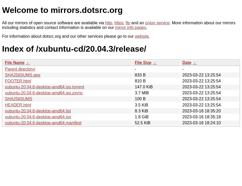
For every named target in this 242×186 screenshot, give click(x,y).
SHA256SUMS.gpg (22, 75)
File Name (15, 62)
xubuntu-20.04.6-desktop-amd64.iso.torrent (44, 87)
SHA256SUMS (18, 99)
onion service (157, 23)
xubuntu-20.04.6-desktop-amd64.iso (38, 117)
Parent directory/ (20, 69)
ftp (128, 23)
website (142, 36)
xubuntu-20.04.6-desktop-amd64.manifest (43, 123)
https (118, 23)
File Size (143, 62)
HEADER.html (18, 105)
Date (186, 62)
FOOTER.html (18, 81)
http (108, 23)
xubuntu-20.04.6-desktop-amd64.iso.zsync (44, 93)
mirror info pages (130, 27)
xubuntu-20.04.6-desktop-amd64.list (38, 111)
